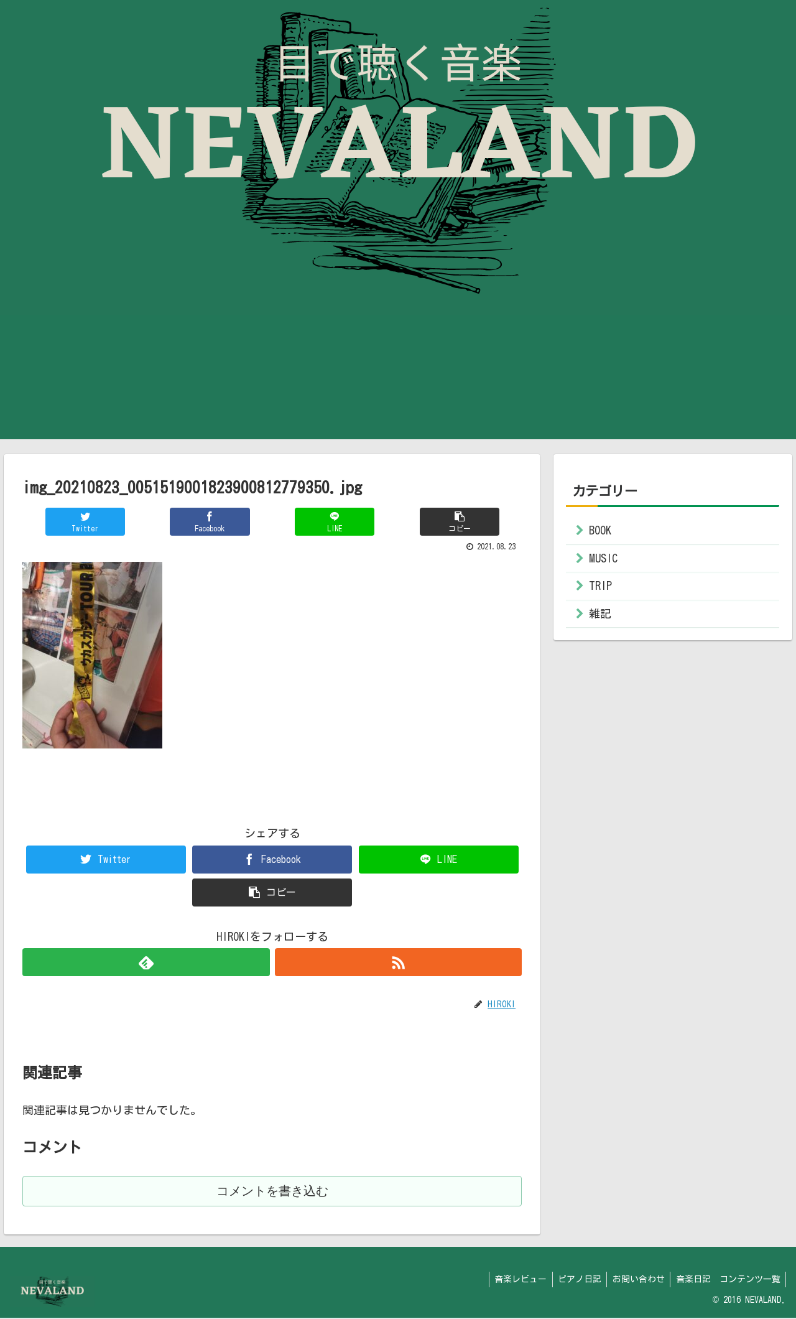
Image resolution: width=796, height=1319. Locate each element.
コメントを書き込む (272, 1192)
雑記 (600, 613)
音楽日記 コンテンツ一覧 (727, 1280)
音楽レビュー (514, 1280)
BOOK (600, 530)
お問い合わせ (635, 1280)
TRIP (600, 585)
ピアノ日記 (574, 1280)
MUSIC (603, 558)
